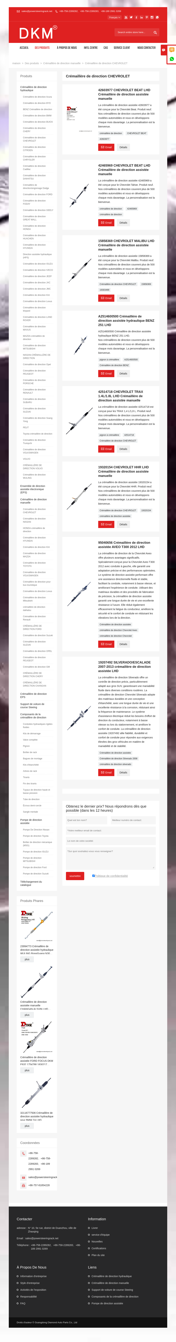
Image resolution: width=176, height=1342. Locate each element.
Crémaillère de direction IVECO (38, 270)
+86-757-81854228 (39, 1185)
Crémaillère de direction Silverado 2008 (118, 758)
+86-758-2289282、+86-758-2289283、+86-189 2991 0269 (90, 11)
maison (16, 63)
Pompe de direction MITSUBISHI (32, 859)
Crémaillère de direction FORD (37, 194)
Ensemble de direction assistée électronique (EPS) (32, 489)
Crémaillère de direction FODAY (34, 202)
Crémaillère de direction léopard (34, 309)
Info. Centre (91, 48)
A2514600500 (131, 359)
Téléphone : (23, 1245)
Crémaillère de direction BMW (37, 115)
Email (106, 147)
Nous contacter (146, 48)
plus (27, 959)
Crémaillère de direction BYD (37, 103)
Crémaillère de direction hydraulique (112, 1276)
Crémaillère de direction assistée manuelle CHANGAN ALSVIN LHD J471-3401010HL (34, 1005)
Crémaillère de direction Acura (37, 97)
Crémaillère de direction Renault (34, 618)
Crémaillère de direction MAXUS (34, 328)
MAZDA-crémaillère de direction (34, 338)
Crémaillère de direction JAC (36, 282)
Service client (122, 48)
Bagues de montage (32, 758)
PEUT (26, 427)
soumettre (75, 876)
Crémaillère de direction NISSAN (34, 520)
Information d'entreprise (33, 1276)
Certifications (99, 1248)
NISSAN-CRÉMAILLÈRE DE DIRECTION (36, 356)
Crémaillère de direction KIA (36, 295)
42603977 (104, 139)
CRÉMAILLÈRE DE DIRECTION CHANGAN (34, 684)
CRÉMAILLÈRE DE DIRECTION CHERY (33, 675)
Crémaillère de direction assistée (115, 624)
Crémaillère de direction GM (36, 667)
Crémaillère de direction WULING (34, 476)
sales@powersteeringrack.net (37, 11)
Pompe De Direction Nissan (36, 829)
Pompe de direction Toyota (35, 836)
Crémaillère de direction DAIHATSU (34, 177)
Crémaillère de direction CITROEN (34, 149)
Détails (123, 147)
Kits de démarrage (32, 733)
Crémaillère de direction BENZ (114, 365)
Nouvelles (97, 1241)
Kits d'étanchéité (31, 765)
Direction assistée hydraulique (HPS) (37, 256)
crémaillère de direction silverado (115, 764)
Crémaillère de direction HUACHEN (34, 237)
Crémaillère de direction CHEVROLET (118, 284)
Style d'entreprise (30, 1283)
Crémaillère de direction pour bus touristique (37, 583)
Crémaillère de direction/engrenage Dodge (36, 186)
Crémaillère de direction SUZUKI (34, 410)
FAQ (22, 1303)
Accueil (24, 48)
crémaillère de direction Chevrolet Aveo (118, 630)
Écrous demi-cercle (32, 805)
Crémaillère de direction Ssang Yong (37, 420)
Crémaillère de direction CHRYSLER (34, 158)
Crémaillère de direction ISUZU (38, 264)
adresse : (22, 1228)
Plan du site (98, 1255)
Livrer (95, 1228)
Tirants (26, 777)
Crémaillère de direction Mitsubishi (34, 599)
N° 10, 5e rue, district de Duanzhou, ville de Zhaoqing (52, 1230)
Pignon (26, 746)
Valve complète (30, 740)
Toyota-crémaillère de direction (37, 434)
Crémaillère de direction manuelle (62, 63)
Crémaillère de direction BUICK (38, 122)
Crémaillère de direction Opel (37, 364)
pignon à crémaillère (109, 359)
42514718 (129, 435)
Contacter (24, 1219)
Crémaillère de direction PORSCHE (34, 382)
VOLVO (26, 459)
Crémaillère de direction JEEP (37, 276)
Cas (106, 48)
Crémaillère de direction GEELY (38, 210)
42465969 (132, 209)
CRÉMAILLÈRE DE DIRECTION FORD (32, 627)
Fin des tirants (29, 783)
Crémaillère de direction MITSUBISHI (34, 347)
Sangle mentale (30, 812)
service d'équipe (101, 1234)
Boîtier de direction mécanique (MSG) (37, 844)
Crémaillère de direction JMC (37, 289)
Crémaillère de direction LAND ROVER (37, 319)
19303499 (104, 290)
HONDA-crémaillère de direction (34, 530)
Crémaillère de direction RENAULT (34, 391)
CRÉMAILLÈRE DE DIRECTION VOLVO (33, 467)
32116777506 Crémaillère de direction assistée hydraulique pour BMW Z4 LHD (36, 1116)
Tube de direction (31, 799)
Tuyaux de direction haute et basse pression (36, 791)
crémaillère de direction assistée (115, 516)
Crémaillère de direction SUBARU (34, 401)
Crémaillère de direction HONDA (34, 227)
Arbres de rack (30, 771)
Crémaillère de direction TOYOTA (34, 564)
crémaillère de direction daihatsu (34, 608)
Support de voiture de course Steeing (112, 1289)
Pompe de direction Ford (34, 867)
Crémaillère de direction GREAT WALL (34, 218)
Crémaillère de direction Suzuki (38, 635)
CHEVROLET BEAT (136, 133)
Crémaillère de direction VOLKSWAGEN (34, 451)
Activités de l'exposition (33, 1289)
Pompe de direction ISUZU (36, 851)
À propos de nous (67, 48)
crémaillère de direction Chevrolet (116, 636)
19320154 (146, 510)
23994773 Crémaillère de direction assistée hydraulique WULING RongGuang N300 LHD (36, 950)
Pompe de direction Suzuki (36, 873)
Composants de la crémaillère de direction (115, 1296)
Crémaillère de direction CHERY (34, 130)
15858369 (146, 284)
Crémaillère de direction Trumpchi (34, 442)
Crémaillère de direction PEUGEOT (34, 372)
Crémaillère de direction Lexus (37, 301)
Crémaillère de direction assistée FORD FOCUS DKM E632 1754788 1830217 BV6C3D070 (36, 1061)
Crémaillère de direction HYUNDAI (34, 246)
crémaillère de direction (111, 133)
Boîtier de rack (30, 752)
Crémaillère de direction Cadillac (34, 168)
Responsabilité (28, 1296)
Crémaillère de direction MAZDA (34, 555)
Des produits (42, 48)
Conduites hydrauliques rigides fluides (37, 726)
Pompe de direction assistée (107, 1303)
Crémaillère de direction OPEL (37, 651)
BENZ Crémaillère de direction (37, 109)
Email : (20, 1238)
